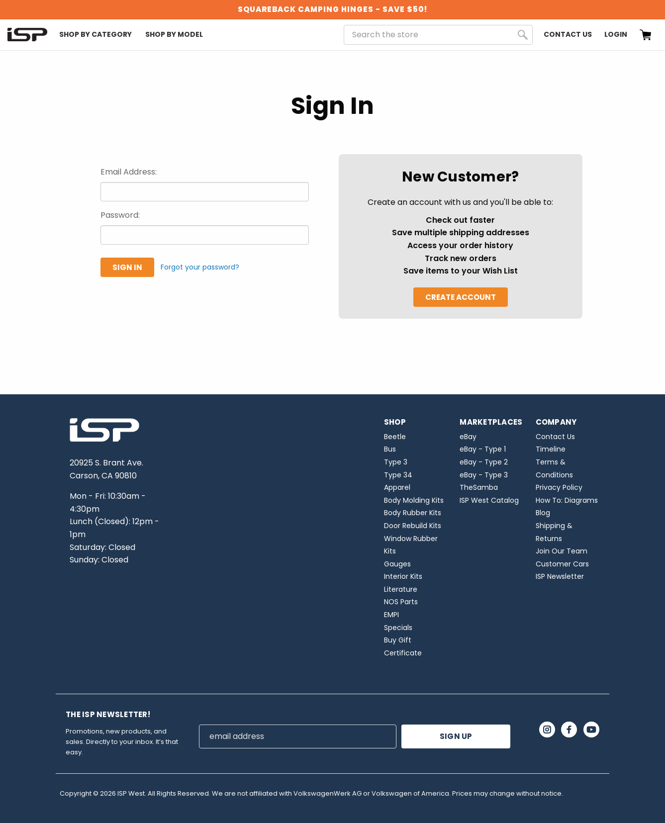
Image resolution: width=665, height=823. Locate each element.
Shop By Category (95, 34)
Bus (390, 449)
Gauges (397, 564)
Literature (400, 589)
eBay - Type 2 (484, 462)
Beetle (395, 437)
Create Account (460, 297)
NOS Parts (401, 602)
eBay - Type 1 (483, 449)
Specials (398, 628)
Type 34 (398, 475)
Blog (543, 513)
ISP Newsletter (560, 576)
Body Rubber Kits (412, 513)
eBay (468, 437)
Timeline (551, 449)
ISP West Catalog (489, 500)
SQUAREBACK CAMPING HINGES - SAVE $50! (332, 9)
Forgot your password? (200, 267)
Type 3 (395, 462)
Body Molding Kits (414, 500)
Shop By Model (174, 34)
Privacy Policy (559, 487)
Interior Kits (403, 576)
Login (615, 34)
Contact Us (568, 34)
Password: (120, 215)
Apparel (397, 487)
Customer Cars (562, 564)
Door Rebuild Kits (412, 526)
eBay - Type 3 (484, 475)
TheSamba (479, 487)
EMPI (391, 615)
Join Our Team (561, 551)
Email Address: (128, 172)
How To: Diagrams (567, 500)
